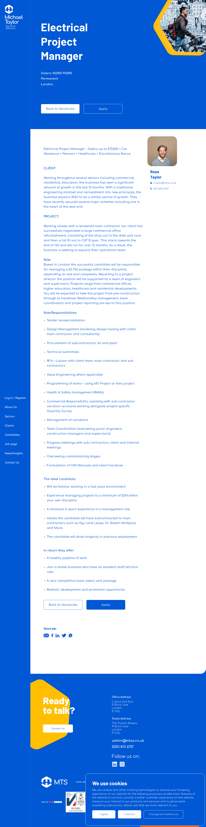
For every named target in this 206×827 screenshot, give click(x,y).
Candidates (12, 435)
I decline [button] (129, 814)
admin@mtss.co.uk (128, 741)
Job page (11, 444)
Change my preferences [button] (163, 814)
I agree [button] (104, 814)
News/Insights (14, 453)
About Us (11, 407)
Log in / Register (15, 398)
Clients (9, 425)
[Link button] (114, 764)
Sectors (10, 416)
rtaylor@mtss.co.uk (163, 183)
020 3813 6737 (159, 188)
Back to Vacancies (60, 108)
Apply (103, 108)
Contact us (58, 728)
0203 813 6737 (123, 747)
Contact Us (12, 462)
